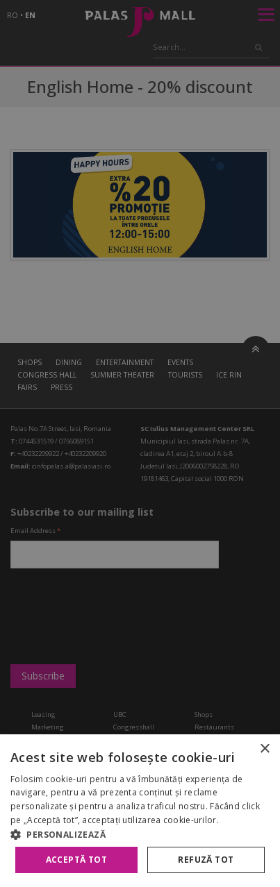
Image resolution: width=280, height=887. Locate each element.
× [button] (264, 749)
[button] (140, 834)
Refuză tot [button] (205, 859)
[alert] (140, 443)
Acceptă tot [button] (76, 859)
